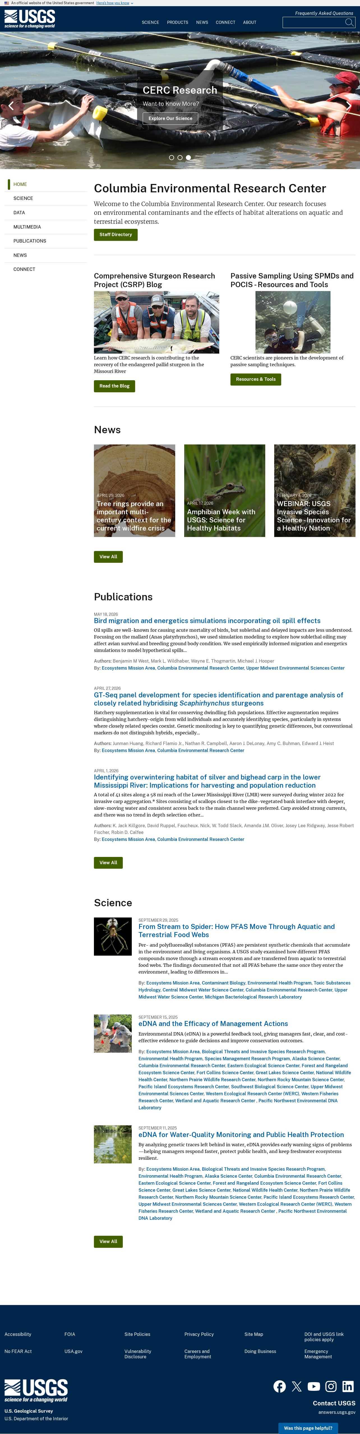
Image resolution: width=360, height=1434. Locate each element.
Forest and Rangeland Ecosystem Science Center (264, 1183)
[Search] (350, 22)
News (202, 22)
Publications (29, 241)
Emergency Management (318, 1354)
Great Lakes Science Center (285, 1072)
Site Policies (137, 1334)
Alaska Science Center (316, 1058)
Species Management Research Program (247, 1058)
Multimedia (27, 227)
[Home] (29, 27)
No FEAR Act (18, 1351)
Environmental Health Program (279, 983)
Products (177, 22)
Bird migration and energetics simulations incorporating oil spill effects (207, 620)
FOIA (69, 1334)
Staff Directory (116, 234)
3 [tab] (188, 157)
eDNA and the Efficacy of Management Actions (213, 1023)
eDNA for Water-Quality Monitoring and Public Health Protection (241, 1134)
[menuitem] (150, 19)
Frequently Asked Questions (324, 13)
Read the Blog (115, 386)
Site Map (253, 1334)
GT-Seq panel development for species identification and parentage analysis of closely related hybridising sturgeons (218, 699)
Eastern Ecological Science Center (263, 1065)
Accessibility (17, 1334)
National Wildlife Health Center (265, 1190)
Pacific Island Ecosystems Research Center (184, 1086)
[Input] (319, 22)
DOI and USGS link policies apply (324, 1337)
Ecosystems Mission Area (128, 668)
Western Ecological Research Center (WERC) (252, 1093)
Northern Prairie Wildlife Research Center (212, 1079)
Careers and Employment (197, 1354)
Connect (225, 22)
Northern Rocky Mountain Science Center (301, 1079)
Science (150, 22)
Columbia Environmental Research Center (200, 668)
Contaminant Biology (223, 983)
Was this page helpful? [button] (308, 1428)
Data (19, 212)
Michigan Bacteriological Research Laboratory (253, 997)
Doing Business (260, 1351)
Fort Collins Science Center (225, 1072)
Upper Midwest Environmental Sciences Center (295, 668)
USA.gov (73, 1351)
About (249, 22)
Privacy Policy (199, 1334)
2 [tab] (180, 157)
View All (108, 556)
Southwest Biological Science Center (269, 1086)
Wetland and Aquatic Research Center (215, 1100)
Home (20, 184)
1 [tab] (171, 157)
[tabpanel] (180, 100)
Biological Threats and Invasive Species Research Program (263, 1051)
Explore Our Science (170, 118)
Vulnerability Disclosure (137, 1354)
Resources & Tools (256, 379)
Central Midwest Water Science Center (203, 990)
